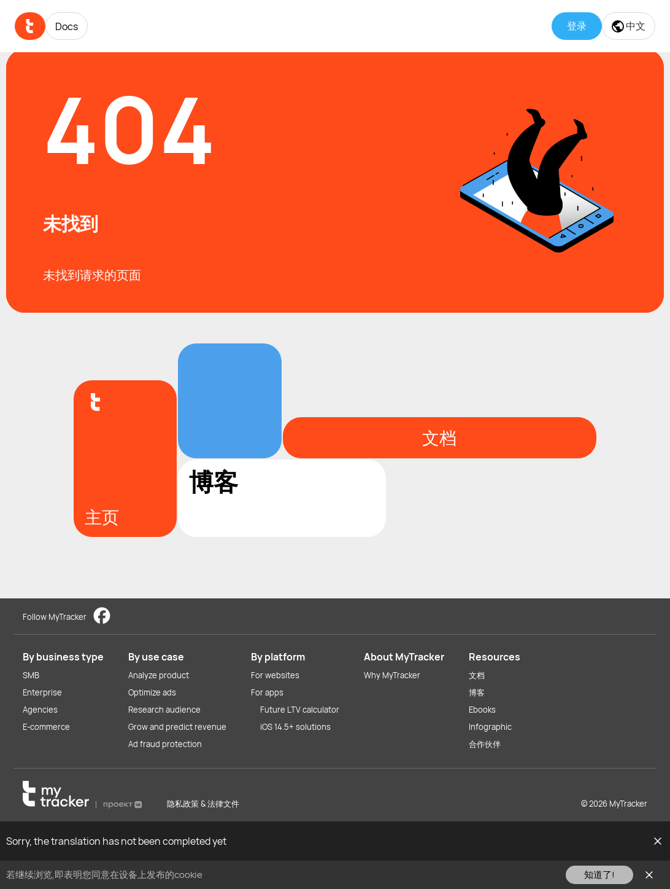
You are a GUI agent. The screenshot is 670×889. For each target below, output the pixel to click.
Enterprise (42, 692)
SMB (31, 675)
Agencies (40, 709)
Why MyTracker (392, 675)
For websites (275, 675)
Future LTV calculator (299, 709)
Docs (66, 26)
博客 (477, 692)
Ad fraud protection (165, 744)
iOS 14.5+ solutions (295, 726)
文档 (477, 675)
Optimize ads (152, 692)
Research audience (164, 709)
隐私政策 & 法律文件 (203, 803)
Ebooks (482, 709)
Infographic (490, 726)
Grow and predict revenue (177, 726)
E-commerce (46, 726)
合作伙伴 (485, 744)
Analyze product (158, 675)
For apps (267, 692)
